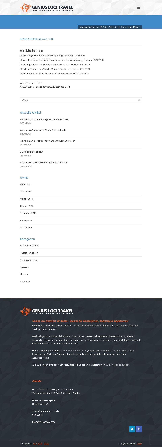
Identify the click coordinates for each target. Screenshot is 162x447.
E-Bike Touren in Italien (31, 151)
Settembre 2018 (28, 213)
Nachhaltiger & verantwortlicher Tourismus (54, 336)
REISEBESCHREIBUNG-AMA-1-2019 (37, 38)
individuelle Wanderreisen (101, 350)
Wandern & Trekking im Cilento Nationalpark (42, 130)
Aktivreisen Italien (29, 245)
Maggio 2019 (26, 198)
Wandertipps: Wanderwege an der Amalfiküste (44, 119)
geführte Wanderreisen (75, 350)
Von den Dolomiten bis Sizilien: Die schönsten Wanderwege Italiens (57, 60)
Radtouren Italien (29, 252)
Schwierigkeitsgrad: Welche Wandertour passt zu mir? (50, 68)
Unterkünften (126, 325)
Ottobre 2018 (26, 205)
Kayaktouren (39, 354)
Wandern (25, 281)
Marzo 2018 (26, 227)
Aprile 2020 (25, 184)
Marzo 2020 (26, 191)
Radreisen (122, 350)
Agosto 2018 (26, 220)
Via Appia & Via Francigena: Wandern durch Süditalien (50, 64)
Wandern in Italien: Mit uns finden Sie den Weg (44, 162)
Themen (24, 274)
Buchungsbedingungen (117, 364)
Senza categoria (28, 259)
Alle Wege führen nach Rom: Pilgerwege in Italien (48, 55)
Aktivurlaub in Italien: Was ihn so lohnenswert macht (49, 73)
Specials (24, 267)
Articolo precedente (45, 85)
